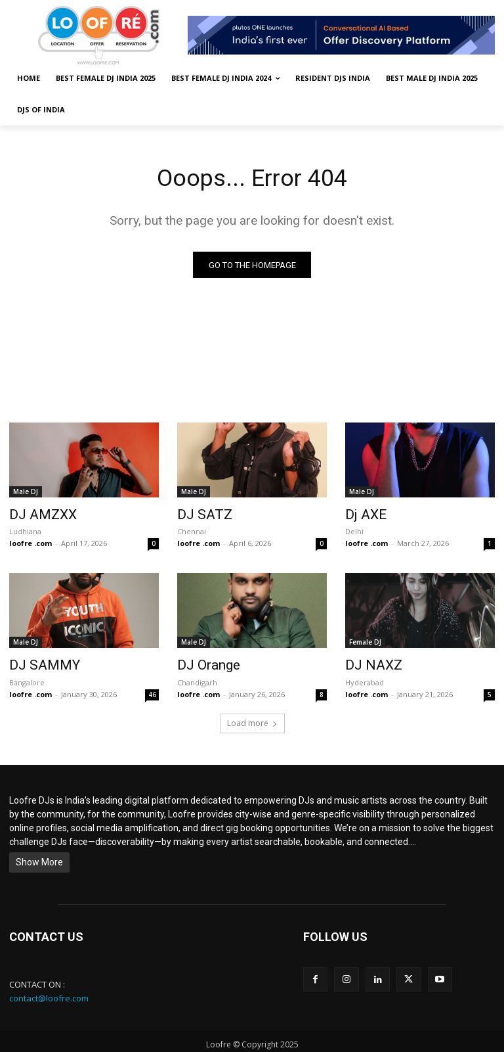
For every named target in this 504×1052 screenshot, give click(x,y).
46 (152, 690)
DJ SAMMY (36, 662)
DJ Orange (203, 662)
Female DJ (365, 640)
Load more (252, 718)
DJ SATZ (198, 515)
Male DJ (25, 493)
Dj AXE (362, 515)
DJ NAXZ (367, 662)
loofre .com (30, 542)
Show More (39, 857)
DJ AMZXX (36, 515)
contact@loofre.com (49, 993)
